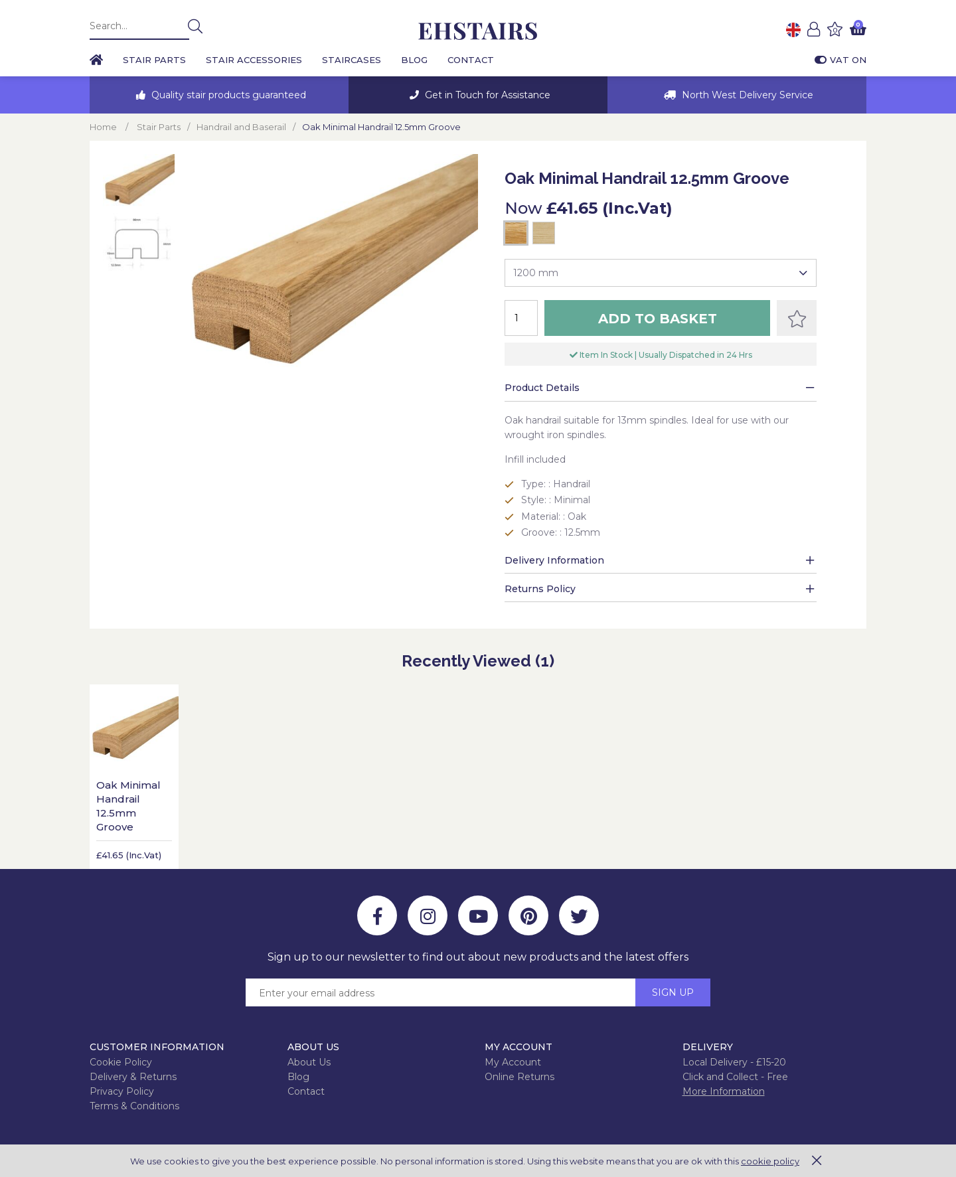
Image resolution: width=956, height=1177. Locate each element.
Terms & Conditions (134, 1106)
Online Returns (519, 1077)
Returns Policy (540, 589)
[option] (219, 95)
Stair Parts (154, 59)
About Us (309, 1062)
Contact (470, 59)
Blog (414, 59)
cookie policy (770, 1161)
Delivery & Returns (133, 1077)
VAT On (840, 59)
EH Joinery (478, 31)
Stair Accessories (254, 59)
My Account (513, 1062)
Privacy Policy (122, 1091)
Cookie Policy (121, 1062)
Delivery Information (554, 560)
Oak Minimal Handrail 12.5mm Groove (128, 806)
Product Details (542, 388)
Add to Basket (657, 319)
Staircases (351, 59)
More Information (723, 1091)
